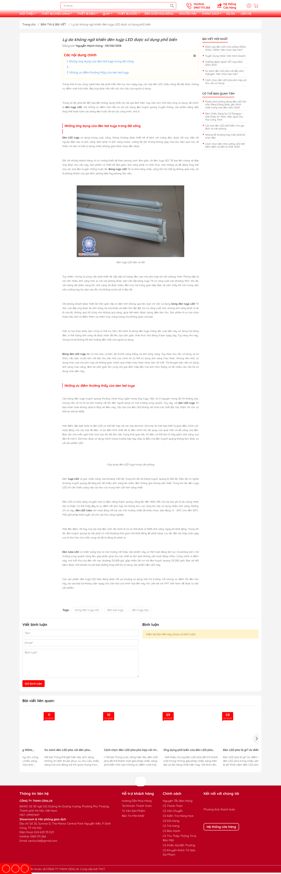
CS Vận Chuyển (173, 812)
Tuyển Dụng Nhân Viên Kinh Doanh (225, 57)
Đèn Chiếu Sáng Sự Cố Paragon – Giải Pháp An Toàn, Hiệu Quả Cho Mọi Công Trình (224, 118)
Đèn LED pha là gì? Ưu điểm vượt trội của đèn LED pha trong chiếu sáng (83, 751)
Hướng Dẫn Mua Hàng (137, 802)
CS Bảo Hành (171, 832)
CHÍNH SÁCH (212, 15)
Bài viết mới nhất (215, 40)
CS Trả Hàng (171, 827)
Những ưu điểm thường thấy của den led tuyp (99, 74)
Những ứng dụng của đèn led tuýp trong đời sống (101, 62)
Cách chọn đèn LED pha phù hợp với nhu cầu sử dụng (225, 83)
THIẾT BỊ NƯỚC (129, 15)
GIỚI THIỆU (29, 15)
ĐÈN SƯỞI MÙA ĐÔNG (159, 14)
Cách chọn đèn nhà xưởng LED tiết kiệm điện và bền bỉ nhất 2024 (225, 147)
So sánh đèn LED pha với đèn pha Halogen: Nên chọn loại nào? (224, 74)
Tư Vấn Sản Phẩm (133, 812)
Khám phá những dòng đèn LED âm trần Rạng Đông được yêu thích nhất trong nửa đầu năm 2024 (225, 106)
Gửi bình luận (33, 685)
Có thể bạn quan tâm (218, 95)
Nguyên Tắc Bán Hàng (177, 802)
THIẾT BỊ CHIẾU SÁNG (57, 15)
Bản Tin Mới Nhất (133, 817)
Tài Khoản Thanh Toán (137, 807)
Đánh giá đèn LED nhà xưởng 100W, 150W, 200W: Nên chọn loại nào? (225, 50)
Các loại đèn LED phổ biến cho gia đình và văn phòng (224, 128)
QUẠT (109, 15)
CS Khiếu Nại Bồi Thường (179, 846)
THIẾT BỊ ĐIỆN (88, 15)
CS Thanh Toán (173, 807)
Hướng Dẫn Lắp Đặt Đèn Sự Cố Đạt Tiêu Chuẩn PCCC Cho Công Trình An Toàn (145, 751)
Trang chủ (29, 26)
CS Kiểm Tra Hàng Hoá (178, 817)
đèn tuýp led (140, 611)
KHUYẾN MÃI (187, 14)
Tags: (66, 611)
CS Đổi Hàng (171, 822)
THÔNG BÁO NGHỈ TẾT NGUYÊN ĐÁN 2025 (223, 65)
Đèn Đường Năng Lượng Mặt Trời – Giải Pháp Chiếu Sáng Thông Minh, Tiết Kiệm (204, 751)
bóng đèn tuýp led (87, 611)
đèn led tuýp (115, 611)
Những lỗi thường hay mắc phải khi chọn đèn (225, 138)
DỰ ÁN (230, 14)
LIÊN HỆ (246, 14)
